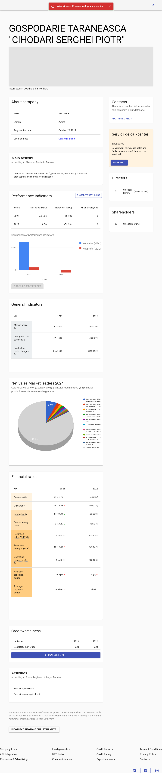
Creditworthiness (88, 195)
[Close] (109, 6)
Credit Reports (105, 749)
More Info (119, 162)
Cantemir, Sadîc (67, 138)
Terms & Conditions (151, 749)
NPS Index (58, 754)
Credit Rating (104, 754)
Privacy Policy (148, 754)
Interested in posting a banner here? (29, 88)
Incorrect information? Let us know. (34, 729)
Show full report (56, 655)
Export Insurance (106, 759)
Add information (122, 118)
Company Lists (8, 749)
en (153, 5)
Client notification (62, 759)
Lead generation (61, 749)
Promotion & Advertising (14, 759)
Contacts (145, 759)
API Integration (8, 754)
